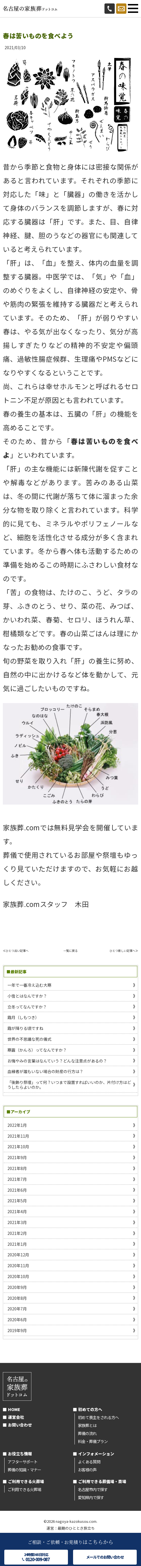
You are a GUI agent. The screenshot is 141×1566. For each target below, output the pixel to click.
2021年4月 (17, 1211)
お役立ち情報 (20, 1453)
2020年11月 (18, 1265)
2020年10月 (18, 1276)
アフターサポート (22, 1461)
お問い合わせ (20, 1425)
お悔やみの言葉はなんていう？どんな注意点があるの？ (57, 1061)
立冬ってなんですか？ (27, 1007)
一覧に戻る (70, 950)
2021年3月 (17, 1222)
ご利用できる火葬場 (26, 1481)
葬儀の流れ (87, 1433)
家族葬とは (87, 1425)
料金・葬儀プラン (93, 1441)
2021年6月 (17, 1190)
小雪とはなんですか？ (27, 996)
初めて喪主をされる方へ (98, 1417)
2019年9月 (17, 1330)
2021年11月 (18, 1136)
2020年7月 (17, 1309)
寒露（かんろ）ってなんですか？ (37, 1050)
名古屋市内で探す (93, 1489)
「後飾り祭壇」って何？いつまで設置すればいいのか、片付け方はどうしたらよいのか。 (69, 1084)
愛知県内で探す (91, 1497)
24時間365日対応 (36, 1557)
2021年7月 (17, 1179)
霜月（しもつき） (23, 1017)
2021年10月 (18, 1146)
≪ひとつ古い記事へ (16, 950)
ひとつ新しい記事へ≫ (124, 950)
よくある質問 (89, 1461)
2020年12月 (18, 1254)
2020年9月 (17, 1287)
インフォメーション (96, 1453)
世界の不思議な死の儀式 (29, 1039)
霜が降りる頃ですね (25, 1028)
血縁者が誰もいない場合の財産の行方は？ (45, 1071)
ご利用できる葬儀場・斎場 (102, 1481)
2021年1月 (17, 1244)
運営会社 (16, 1417)
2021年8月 (17, 1168)
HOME (14, 1409)
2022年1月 (17, 1125)
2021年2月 (17, 1233)
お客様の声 (87, 1470)
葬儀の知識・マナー (24, 1470)
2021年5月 (17, 1200)
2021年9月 (17, 1157)
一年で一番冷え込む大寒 (29, 985)
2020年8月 (17, 1298)
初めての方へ (90, 1409)
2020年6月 (17, 1319)
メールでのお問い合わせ (105, 1557)
